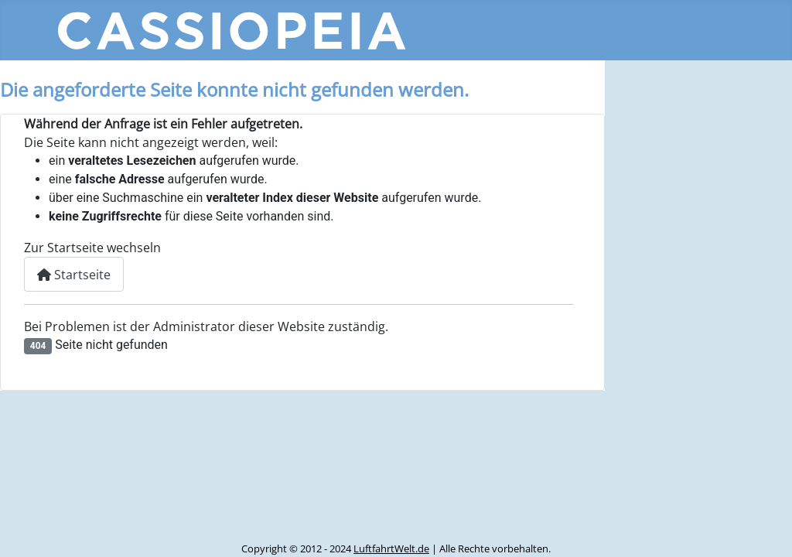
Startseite (74, 274)
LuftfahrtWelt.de (391, 548)
